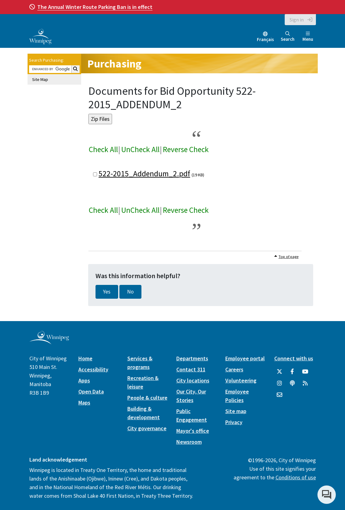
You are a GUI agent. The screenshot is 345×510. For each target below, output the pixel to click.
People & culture (147, 397)
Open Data (91, 391)
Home (85, 358)
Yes (107, 291)
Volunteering (241, 380)
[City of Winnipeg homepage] (49, 341)
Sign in (297, 20)
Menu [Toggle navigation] (307, 36)
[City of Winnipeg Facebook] (292, 371)
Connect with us (293, 358)
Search (287, 36)
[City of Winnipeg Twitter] (279, 371)
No (130, 291)
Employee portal (245, 358)
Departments (192, 358)
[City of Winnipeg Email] (279, 395)
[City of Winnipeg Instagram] (279, 383)
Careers (234, 369)
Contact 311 (190, 369)
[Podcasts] (292, 383)
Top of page (288, 256)
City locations (192, 380)
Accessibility (93, 369)
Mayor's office (192, 430)
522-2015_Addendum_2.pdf (144, 173)
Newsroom (189, 441)
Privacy (233, 422)
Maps (84, 402)
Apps (84, 380)
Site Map (40, 79)
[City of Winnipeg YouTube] (305, 371)
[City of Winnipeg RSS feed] (305, 383)
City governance (147, 428)
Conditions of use (296, 477)
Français (265, 39)
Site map (235, 411)
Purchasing (114, 64)
